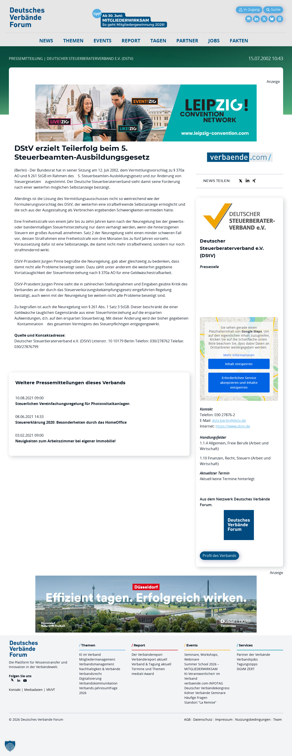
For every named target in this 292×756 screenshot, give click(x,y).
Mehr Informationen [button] (238, 355)
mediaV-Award (143, 673)
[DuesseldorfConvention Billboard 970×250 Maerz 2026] (146, 578)
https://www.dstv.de (233, 426)
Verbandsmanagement (96, 664)
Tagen (158, 40)
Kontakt (15, 689)
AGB (187, 719)
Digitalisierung (90, 678)
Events (103, 40)
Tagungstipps (247, 664)
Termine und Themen (148, 669)
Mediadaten (33, 689)
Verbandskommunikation (98, 683)
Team (277, 719)
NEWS (46, 40)
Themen (73, 40)
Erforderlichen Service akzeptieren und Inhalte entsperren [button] (239, 383)
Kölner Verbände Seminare (205, 693)
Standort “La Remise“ (200, 702)
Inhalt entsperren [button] (239, 364)
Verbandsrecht (90, 673)
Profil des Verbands (219, 555)
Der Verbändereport (147, 654)
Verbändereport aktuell (149, 659)
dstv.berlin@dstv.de (229, 420)
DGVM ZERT (246, 669)
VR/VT (50, 689)
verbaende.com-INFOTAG (203, 683)
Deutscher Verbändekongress (206, 688)
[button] (10, 746)
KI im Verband (90, 654)
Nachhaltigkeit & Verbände (99, 669)
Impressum (223, 719)
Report (131, 40)
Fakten (239, 40)
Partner (187, 40)
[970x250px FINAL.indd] (146, 87)
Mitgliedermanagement (97, 659)
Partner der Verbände (253, 654)
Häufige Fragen (195, 697)
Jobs (214, 40)
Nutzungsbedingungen (253, 719)
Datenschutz (202, 719)
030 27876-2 (224, 414)
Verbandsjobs (247, 659)
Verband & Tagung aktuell (151, 664)
